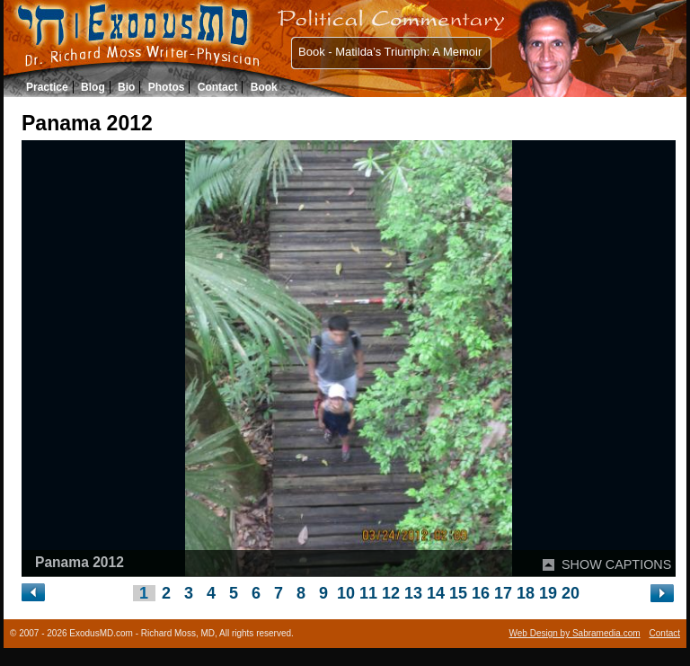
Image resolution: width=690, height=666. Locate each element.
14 (436, 593)
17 (503, 593)
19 (548, 593)
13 (413, 593)
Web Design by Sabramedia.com (575, 633)
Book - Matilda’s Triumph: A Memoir (390, 51)
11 (368, 593)
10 (346, 593)
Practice (47, 87)
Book (264, 87)
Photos (166, 87)
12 (391, 593)
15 (458, 593)
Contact (218, 87)
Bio (126, 87)
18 (526, 593)
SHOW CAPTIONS (616, 564)
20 (570, 593)
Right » (662, 593)
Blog (93, 87)
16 (481, 593)
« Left (34, 592)
